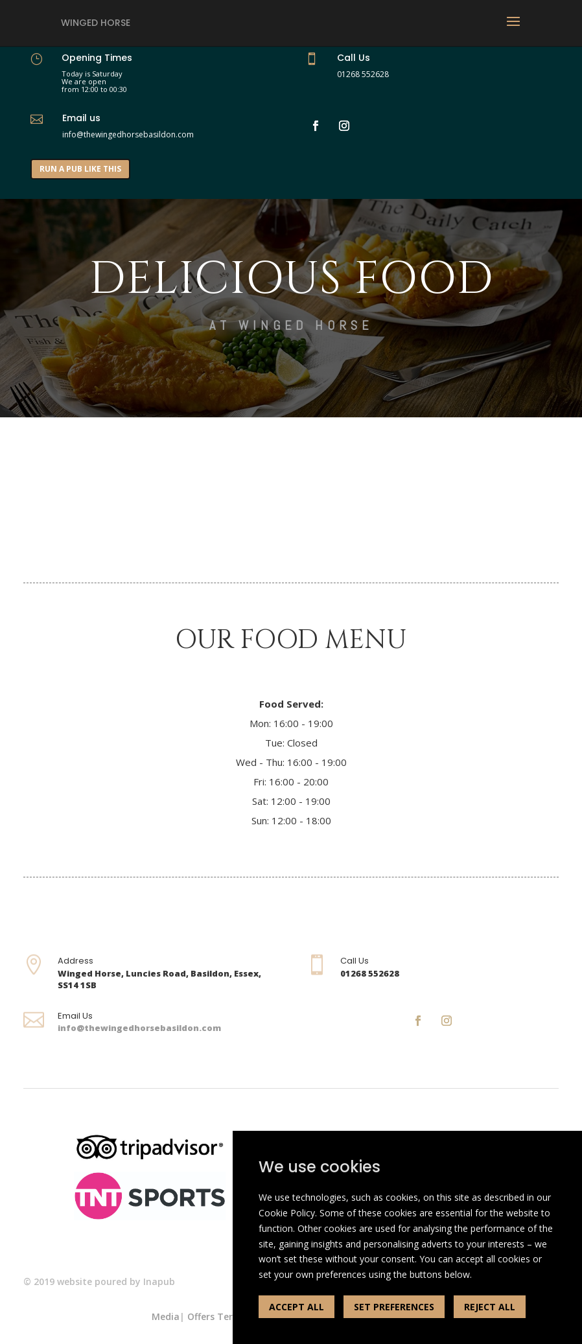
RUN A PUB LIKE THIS (80, 168)
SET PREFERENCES (394, 1307)
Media (166, 1316)
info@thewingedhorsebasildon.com (139, 1028)
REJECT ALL (489, 1307)
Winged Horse (95, 22)
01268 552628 (363, 74)
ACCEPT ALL (296, 1307)
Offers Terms (216, 1316)
